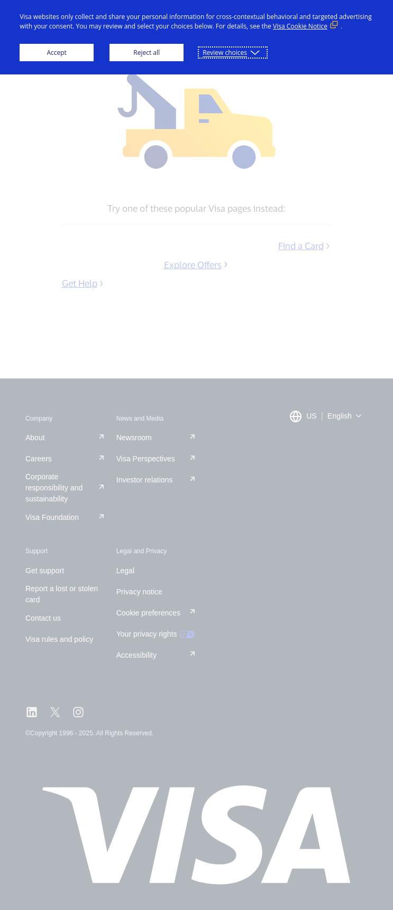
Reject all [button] (146, 52)
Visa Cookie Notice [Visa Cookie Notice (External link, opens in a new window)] (300, 26)
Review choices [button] (225, 52)
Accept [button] (56, 52)
